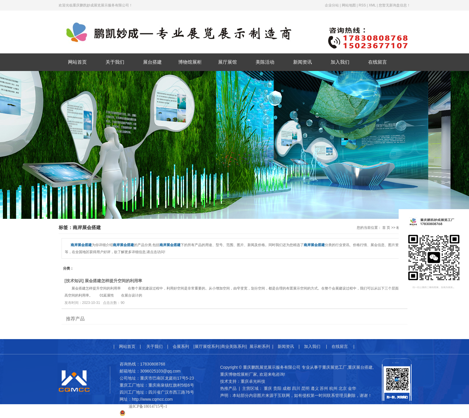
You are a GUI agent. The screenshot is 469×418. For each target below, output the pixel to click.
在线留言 (377, 62)
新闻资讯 (302, 62)
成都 (287, 388)
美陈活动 (265, 62)
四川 (296, 388)
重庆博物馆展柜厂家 (238, 374)
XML (372, 5)
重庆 (268, 388)
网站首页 (77, 62)
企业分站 (332, 5)
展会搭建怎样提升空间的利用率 (113, 280)
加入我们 (340, 62)
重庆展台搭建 (360, 367)
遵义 (315, 388)
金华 (352, 388)
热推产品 (228, 388)
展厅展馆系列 (207, 346)
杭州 (333, 388)
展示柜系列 (259, 346)
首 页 (386, 228)
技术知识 (74, 280)
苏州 (324, 388)
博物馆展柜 (190, 62)
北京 (343, 388)
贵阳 (277, 388)
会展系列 (181, 346)
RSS (362, 5)
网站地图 (349, 5)
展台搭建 (152, 62)
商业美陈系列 (233, 346)
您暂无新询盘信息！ (394, 5)
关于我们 (115, 62)
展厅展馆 (227, 62)
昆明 (305, 388)
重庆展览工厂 (334, 367)
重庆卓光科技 (253, 381)
